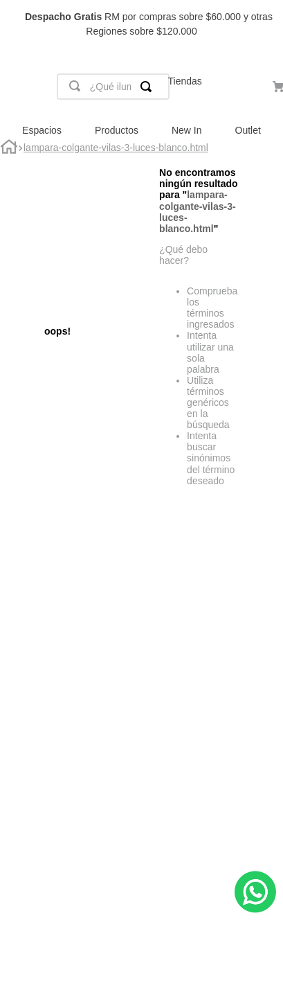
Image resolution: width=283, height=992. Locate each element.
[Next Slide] (266, 24)
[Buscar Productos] (148, 86)
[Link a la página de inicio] (9, 149)
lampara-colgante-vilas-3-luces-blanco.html (116, 147)
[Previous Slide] (17, 24)
